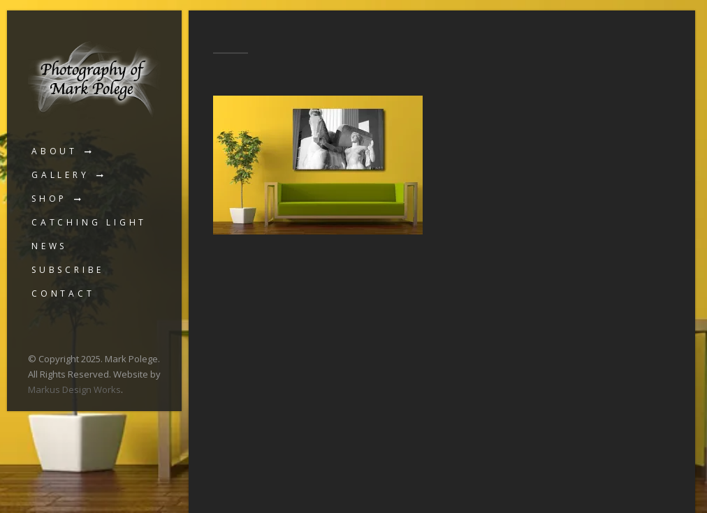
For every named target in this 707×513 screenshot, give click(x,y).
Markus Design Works (74, 389)
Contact (63, 293)
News (49, 246)
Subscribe (67, 270)
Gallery (60, 175)
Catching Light (89, 222)
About (54, 151)
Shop (49, 199)
